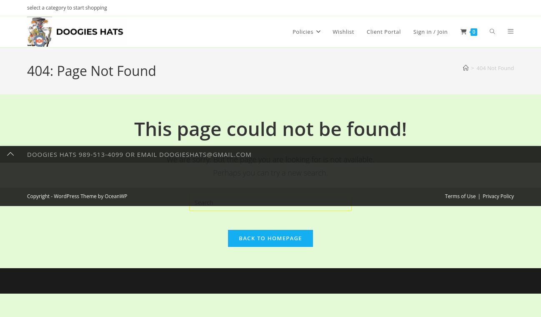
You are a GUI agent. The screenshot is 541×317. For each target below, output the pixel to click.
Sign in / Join (430, 31)
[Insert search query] (270, 202)
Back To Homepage (270, 245)
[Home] (465, 68)
